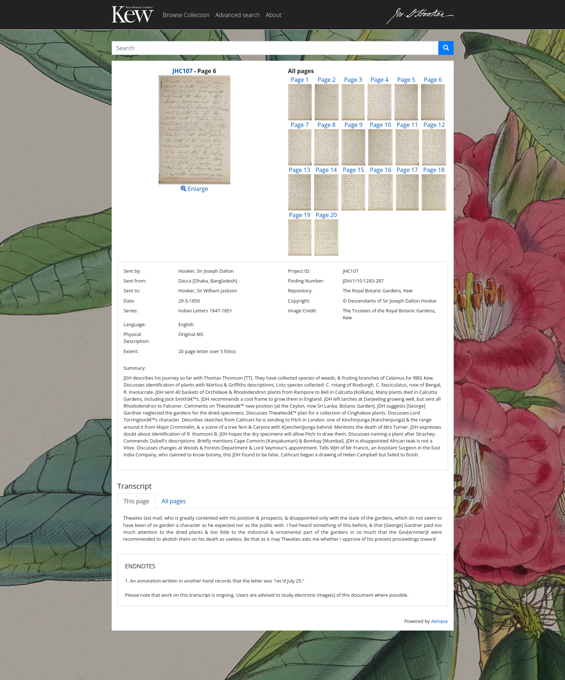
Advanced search (237, 15)
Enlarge (194, 134)
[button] (446, 48)
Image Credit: (302, 310)
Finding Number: (306, 280)
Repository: (300, 290)
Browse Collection (186, 15)
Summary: (135, 368)
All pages (174, 501)
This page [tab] (137, 501)
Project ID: (299, 271)
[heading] (194, 71)
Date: (129, 300)
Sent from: (135, 280)
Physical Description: (137, 337)
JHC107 (182, 71)
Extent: (131, 351)
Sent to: (132, 290)
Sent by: (132, 271)
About (273, 15)
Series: (131, 310)
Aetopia (439, 621)
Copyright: (299, 300)
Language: (135, 324)
